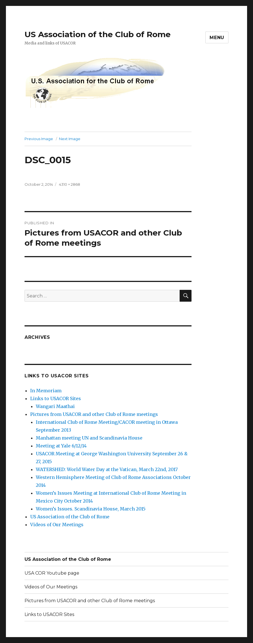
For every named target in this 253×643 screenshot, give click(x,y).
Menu (217, 37)
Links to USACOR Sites (55, 398)
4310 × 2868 (69, 184)
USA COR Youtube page (52, 573)
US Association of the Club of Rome (98, 34)
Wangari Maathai (55, 406)
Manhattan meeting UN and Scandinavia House (89, 438)
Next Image (69, 138)
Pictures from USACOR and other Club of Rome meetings (94, 414)
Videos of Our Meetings (56, 524)
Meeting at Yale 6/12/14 (61, 446)
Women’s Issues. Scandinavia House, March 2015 (91, 509)
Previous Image (39, 138)
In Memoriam (45, 390)
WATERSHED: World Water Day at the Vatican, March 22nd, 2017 (107, 469)
